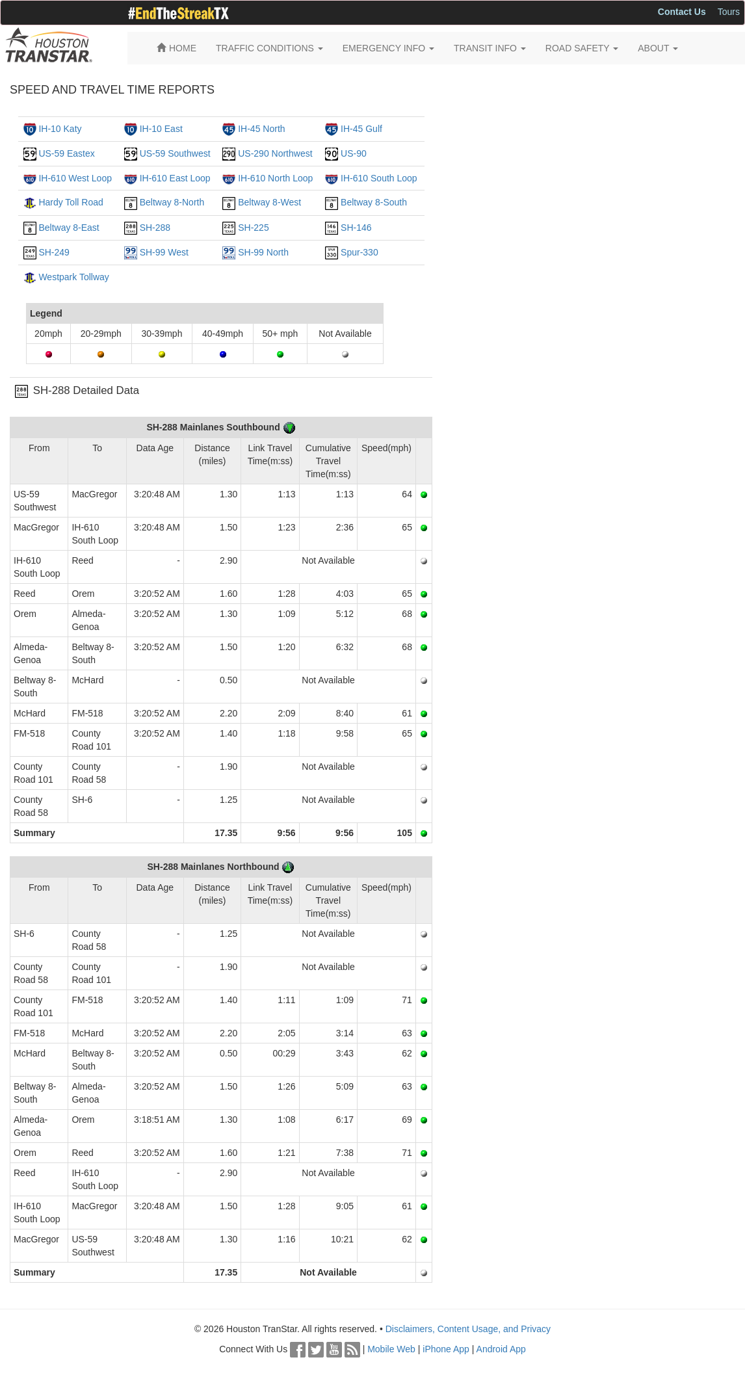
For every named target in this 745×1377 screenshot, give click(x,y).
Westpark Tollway (73, 277)
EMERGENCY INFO (388, 48)
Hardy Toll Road (70, 202)
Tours (729, 12)
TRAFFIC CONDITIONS (269, 48)
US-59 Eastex (66, 153)
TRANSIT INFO (490, 48)
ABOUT (658, 48)
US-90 (354, 153)
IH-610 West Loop (75, 178)
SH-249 (53, 252)
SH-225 (253, 227)
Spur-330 (359, 252)
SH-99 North (263, 252)
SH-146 (356, 227)
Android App (501, 1349)
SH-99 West (164, 252)
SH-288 (155, 227)
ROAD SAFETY (581, 48)
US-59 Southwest (175, 153)
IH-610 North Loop (275, 178)
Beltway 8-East (68, 227)
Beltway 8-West (269, 202)
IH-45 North (261, 129)
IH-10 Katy (59, 129)
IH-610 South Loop (379, 178)
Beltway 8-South (374, 202)
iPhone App (446, 1349)
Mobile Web (391, 1349)
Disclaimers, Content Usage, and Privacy (468, 1329)
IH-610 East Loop (175, 178)
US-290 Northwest (275, 153)
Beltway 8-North (172, 202)
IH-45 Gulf (361, 129)
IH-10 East (161, 129)
